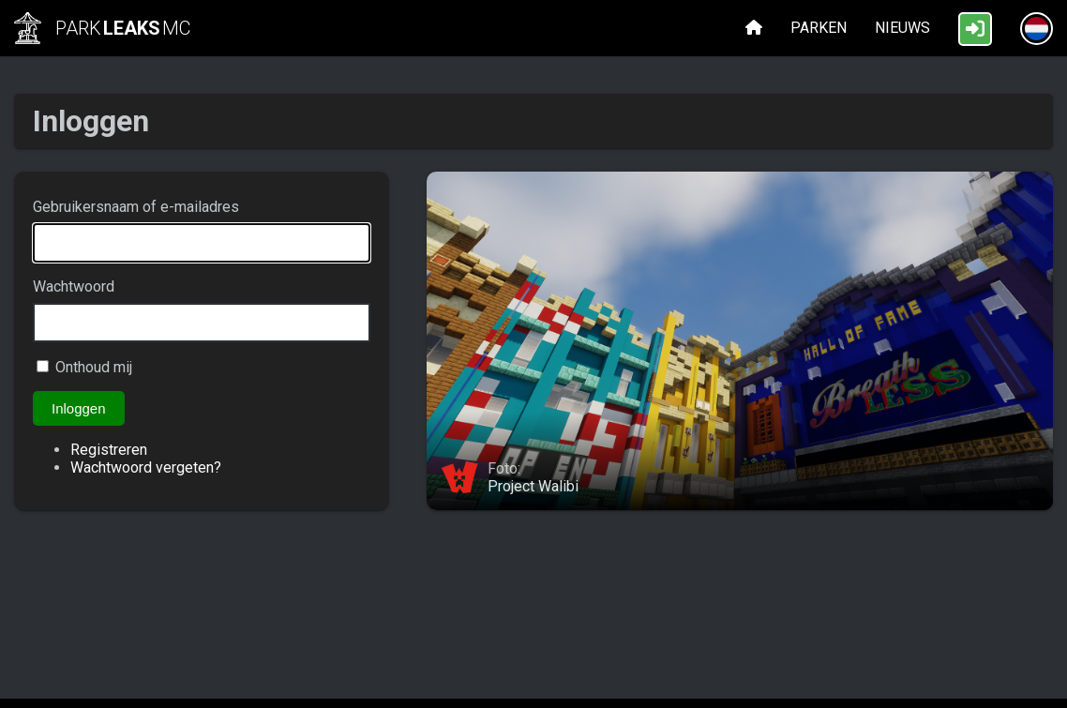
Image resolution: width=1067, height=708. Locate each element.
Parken (818, 28)
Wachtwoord (73, 286)
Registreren (108, 450)
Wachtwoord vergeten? (145, 467)
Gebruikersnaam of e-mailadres (136, 207)
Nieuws (902, 28)
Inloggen (79, 408)
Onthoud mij (93, 367)
